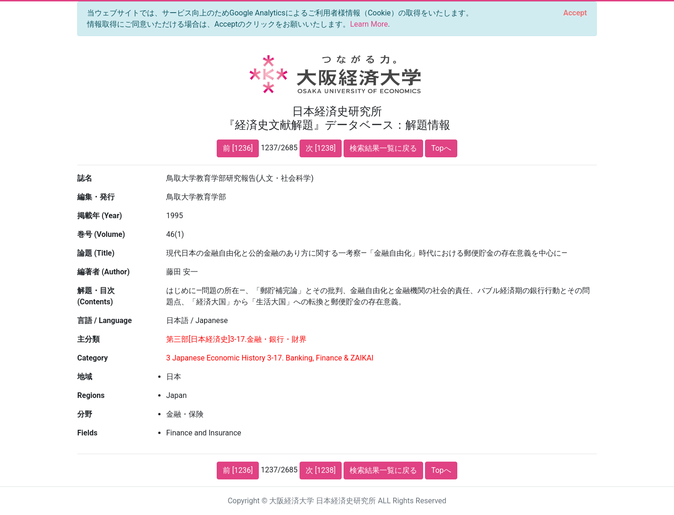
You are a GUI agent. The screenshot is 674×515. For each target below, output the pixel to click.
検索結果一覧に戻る (383, 148)
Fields (87, 432)
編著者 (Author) (103, 271)
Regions (90, 395)
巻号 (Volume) (101, 234)
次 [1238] (321, 148)
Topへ (441, 148)
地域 (84, 376)
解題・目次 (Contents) (96, 296)
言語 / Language (104, 320)
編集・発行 (96, 196)
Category (92, 357)
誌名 (84, 178)
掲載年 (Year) (99, 215)
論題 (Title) (96, 253)
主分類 (88, 339)
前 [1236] (238, 148)
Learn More (369, 24)
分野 (84, 414)
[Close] (575, 13)
